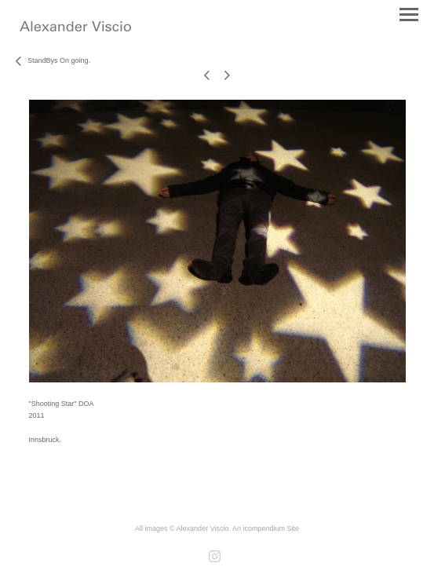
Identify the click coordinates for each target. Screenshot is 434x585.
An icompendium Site (265, 528)
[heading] (75, 28)
